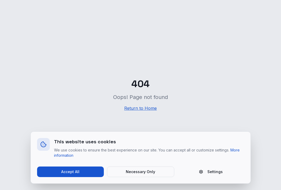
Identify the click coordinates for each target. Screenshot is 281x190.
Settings (211, 171)
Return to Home (140, 108)
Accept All (70, 171)
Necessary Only (140, 171)
